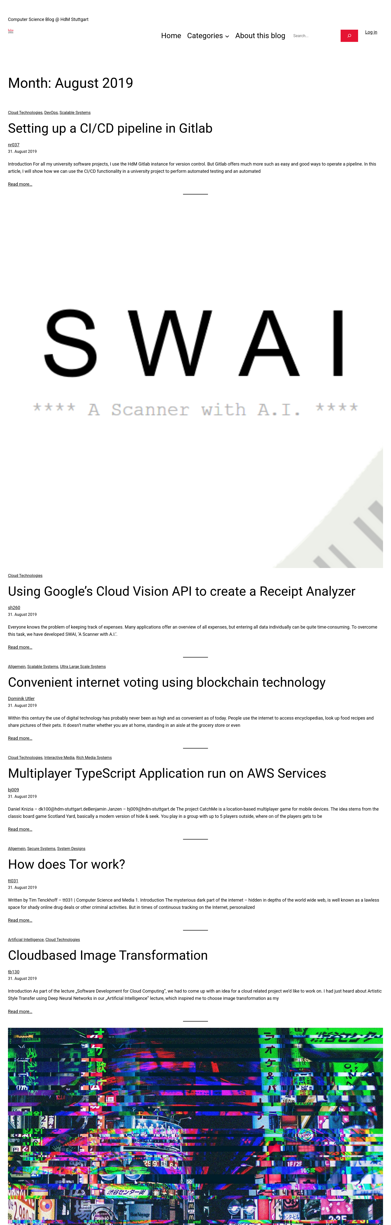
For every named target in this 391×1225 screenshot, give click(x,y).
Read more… (20, 184)
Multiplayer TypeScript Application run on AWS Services (167, 773)
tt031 (13, 880)
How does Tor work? (66, 864)
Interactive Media (59, 757)
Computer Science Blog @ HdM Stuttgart (48, 19)
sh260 (14, 607)
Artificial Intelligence (26, 939)
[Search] (349, 36)
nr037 (13, 144)
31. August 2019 (22, 151)
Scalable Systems (75, 112)
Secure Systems (41, 848)
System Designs (71, 848)
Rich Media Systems (94, 757)
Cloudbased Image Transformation (108, 955)
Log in (371, 32)
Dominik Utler (21, 698)
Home (171, 35)
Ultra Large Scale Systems (83, 666)
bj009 (13, 789)
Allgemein (16, 666)
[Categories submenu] (227, 35)
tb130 (13, 971)
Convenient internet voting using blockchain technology (167, 682)
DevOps (51, 112)
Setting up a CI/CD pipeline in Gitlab (110, 128)
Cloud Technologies (25, 112)
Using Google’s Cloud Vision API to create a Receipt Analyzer (182, 591)
